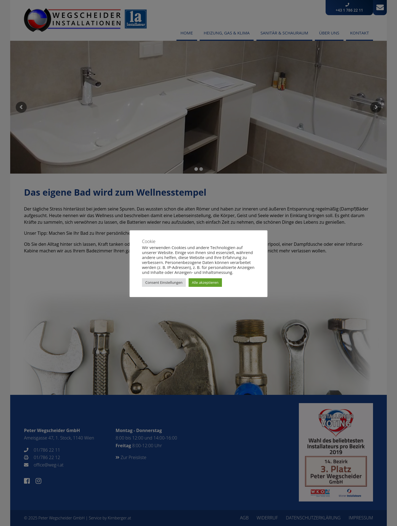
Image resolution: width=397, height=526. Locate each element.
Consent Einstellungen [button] (164, 282)
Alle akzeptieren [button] (205, 282)
